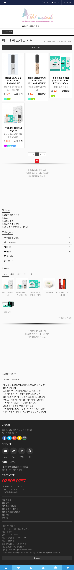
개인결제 (9, 256)
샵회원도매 (10, 242)
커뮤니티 (8, 261)
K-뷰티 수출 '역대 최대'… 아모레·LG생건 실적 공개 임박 (24, 412)
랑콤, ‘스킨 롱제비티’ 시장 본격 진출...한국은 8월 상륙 (23, 397)
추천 (12, 274)
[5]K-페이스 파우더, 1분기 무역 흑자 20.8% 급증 (21, 394)
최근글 (6, 379)
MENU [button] (7, 32)
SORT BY (37, 47)
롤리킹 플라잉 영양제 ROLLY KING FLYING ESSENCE (37, 81)
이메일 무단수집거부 (10, 509)
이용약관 (5, 503)
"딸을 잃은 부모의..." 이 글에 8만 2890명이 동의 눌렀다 (24, 385)
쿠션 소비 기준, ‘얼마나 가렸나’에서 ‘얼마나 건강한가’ (23, 400)
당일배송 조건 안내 (10, 224)
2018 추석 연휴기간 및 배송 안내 (15, 227)
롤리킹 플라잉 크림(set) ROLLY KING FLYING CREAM (60, 81)
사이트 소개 (6, 500)
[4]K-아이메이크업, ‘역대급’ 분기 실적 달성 (19, 403)
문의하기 (5, 518)
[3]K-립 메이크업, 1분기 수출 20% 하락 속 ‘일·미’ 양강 (23, 409)
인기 (25, 274)
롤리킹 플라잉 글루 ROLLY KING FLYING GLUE (13, 81)
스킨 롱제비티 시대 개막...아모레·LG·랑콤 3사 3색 (22, 391)
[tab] (37, 237)
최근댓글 (15, 379)
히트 (5, 274)
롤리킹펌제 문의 (9, 388)
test (5, 218)
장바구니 (8, 247)
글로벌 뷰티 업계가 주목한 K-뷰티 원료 (17, 406)
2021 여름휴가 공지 (10, 215)
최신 (19, 274)
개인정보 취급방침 (9, 506)
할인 (32, 274)
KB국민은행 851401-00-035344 (15, 467)
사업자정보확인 (8, 541)
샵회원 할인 (7, 221)
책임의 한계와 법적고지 (11, 512)
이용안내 (5, 515)
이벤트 (7, 251)
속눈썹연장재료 (11, 238)
